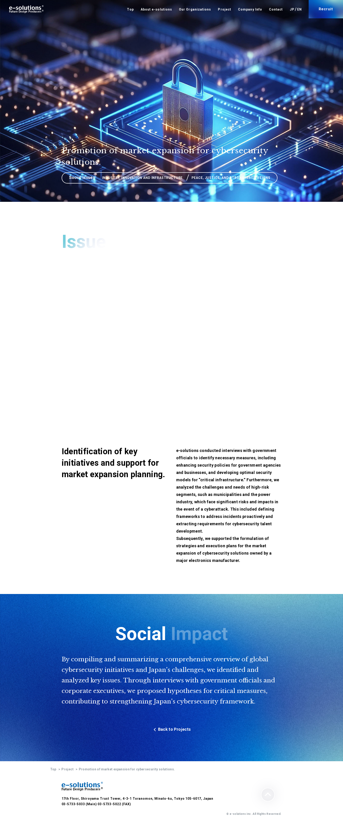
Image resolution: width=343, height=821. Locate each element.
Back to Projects (171, 729)
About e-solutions (156, 9)
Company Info (250, 9)
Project (224, 9)
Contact (276, 9)
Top (130, 9)
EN (299, 9)
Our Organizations (195, 9)
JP (292, 9)
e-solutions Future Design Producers (26, 9)
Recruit (326, 9)
